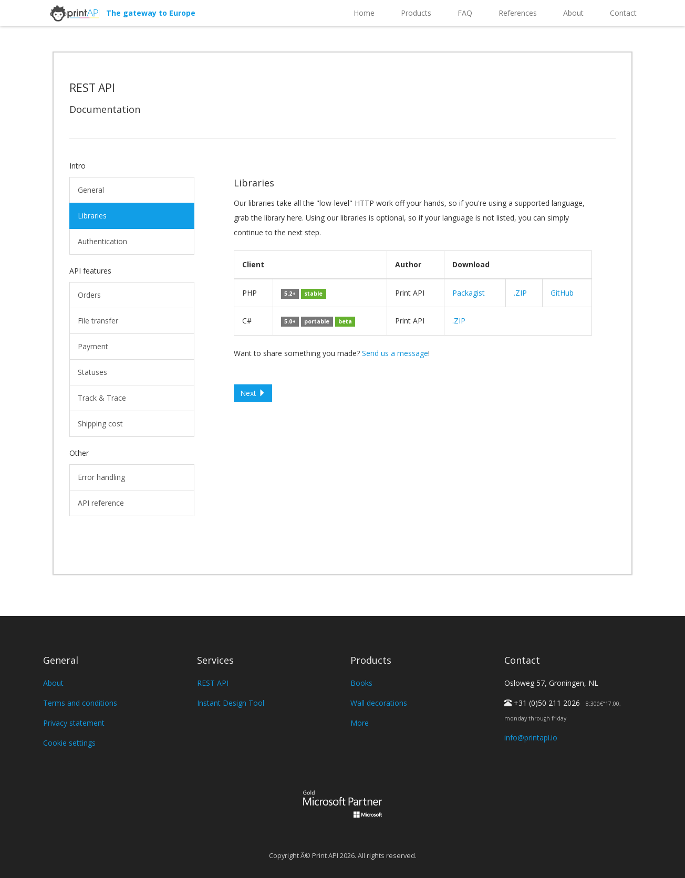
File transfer (98, 321)
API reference (101, 503)
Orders (89, 295)
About (573, 13)
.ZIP (520, 293)
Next (253, 393)
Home (364, 13)
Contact (623, 13)
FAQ (465, 13)
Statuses (92, 372)
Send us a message (395, 353)
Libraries (92, 216)
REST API (213, 683)
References (518, 13)
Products (416, 13)
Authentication (102, 241)
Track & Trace (102, 398)
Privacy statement (74, 723)
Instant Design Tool (230, 703)
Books (361, 683)
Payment (93, 346)
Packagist (468, 293)
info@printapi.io (530, 738)
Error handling (101, 477)
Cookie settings (69, 743)
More (359, 723)
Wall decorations (378, 703)
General (91, 190)
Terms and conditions (80, 703)
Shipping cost (100, 423)
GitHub (562, 293)
